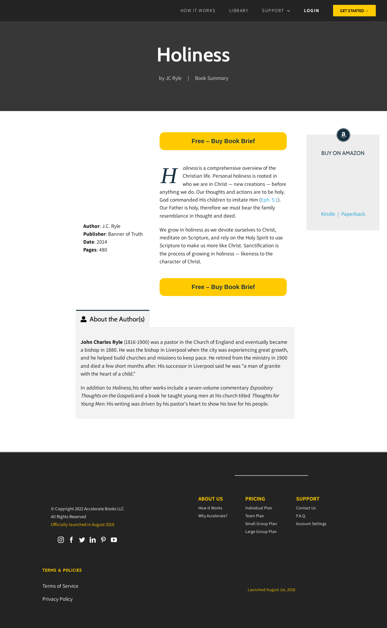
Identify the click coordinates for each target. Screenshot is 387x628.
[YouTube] (114, 540)
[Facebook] (71, 540)
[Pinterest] (103, 540)
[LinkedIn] (93, 540)
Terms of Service (60, 585)
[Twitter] (82, 540)
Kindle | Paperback (343, 213)
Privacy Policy (57, 598)
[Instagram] (61, 540)
